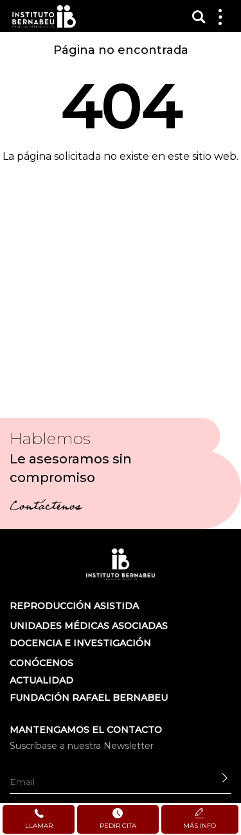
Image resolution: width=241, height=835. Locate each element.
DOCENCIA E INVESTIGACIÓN (80, 643)
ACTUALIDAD (41, 680)
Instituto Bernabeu (44, 16)
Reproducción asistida (74, 606)
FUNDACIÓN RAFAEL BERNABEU (89, 697)
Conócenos (41, 663)
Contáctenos (45, 507)
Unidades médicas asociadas (89, 626)
